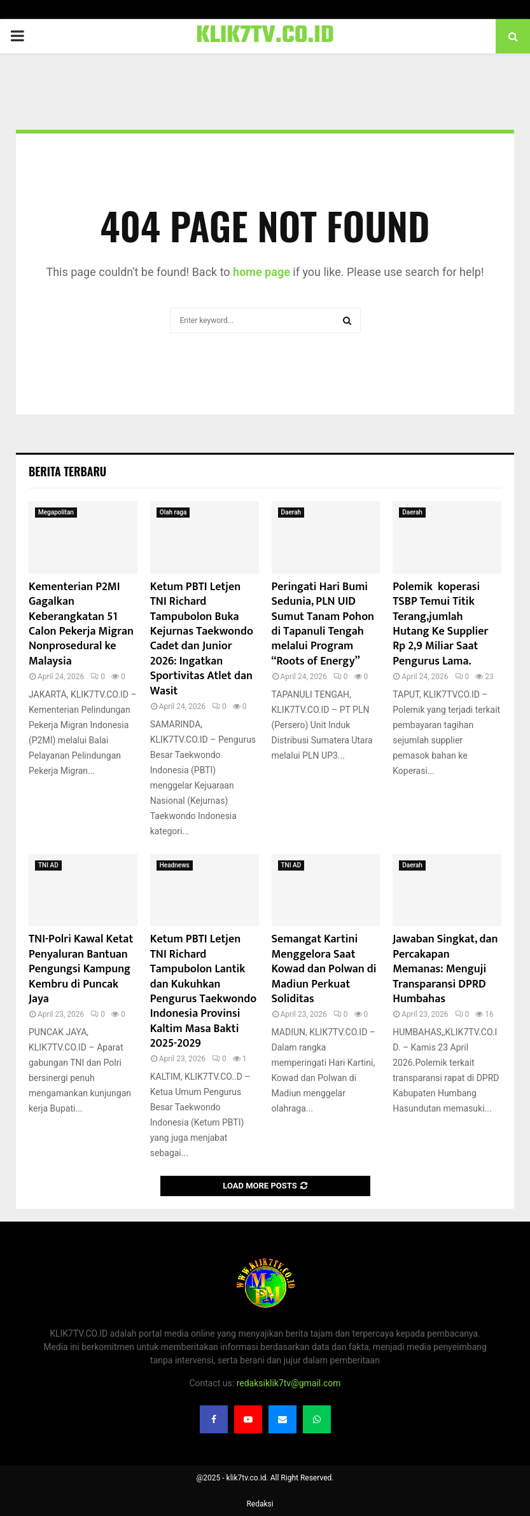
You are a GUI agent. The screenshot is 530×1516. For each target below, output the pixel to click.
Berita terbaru (67, 471)
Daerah (291, 512)
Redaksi (259, 1503)
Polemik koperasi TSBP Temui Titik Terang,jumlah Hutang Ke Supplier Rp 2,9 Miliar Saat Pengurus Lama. (440, 624)
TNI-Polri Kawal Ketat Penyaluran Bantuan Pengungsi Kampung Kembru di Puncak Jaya (81, 969)
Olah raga (173, 512)
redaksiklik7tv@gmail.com (289, 1383)
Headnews (175, 865)
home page (261, 272)
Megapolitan (56, 512)
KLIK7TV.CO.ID (265, 36)
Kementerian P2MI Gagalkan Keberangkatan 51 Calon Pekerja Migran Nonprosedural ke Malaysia (81, 624)
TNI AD (48, 865)
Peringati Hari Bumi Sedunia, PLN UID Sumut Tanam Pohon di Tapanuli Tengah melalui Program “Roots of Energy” (323, 624)
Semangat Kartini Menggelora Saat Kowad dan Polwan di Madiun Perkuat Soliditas (324, 969)
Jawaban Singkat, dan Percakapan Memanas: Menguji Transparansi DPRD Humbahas (445, 969)
